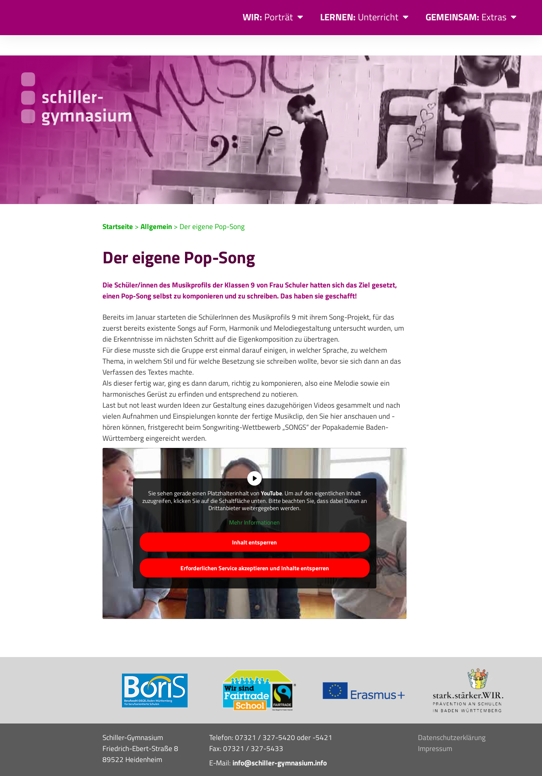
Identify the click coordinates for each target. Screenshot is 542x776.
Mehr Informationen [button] (254, 501)
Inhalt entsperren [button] (254, 521)
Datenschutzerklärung (452, 717)
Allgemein (156, 206)
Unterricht (364, 17)
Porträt (273, 17)
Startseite (117, 206)
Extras (471, 17)
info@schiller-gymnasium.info (279, 742)
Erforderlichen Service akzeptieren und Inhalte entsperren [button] (254, 547)
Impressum (435, 728)
